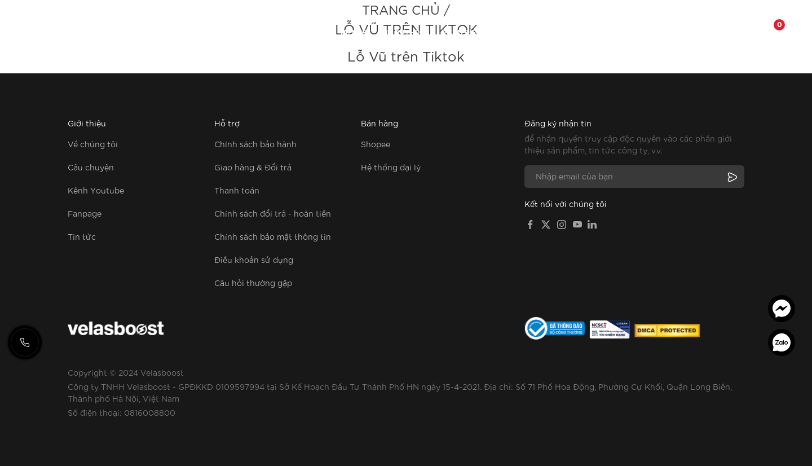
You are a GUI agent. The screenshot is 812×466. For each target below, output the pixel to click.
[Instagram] (561, 223)
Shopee (375, 144)
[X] (545, 223)
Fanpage (627, 32)
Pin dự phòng (406, 32)
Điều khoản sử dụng (253, 259)
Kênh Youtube (96, 190)
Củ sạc (276, 32)
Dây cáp (313, 32)
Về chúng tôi (577, 32)
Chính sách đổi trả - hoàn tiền (272, 213)
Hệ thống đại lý (391, 167)
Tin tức (82, 236)
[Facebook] (530, 223)
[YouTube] (577, 223)
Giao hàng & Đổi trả (253, 167)
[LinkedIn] (592, 223)
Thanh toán (236, 190)
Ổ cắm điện (461, 32)
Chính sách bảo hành (255, 144)
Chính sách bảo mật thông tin (272, 236)
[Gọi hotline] (25, 342)
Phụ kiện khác (517, 32)
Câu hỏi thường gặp (253, 283)
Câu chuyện (91, 167)
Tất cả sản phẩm (222, 32)
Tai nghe (354, 32)
